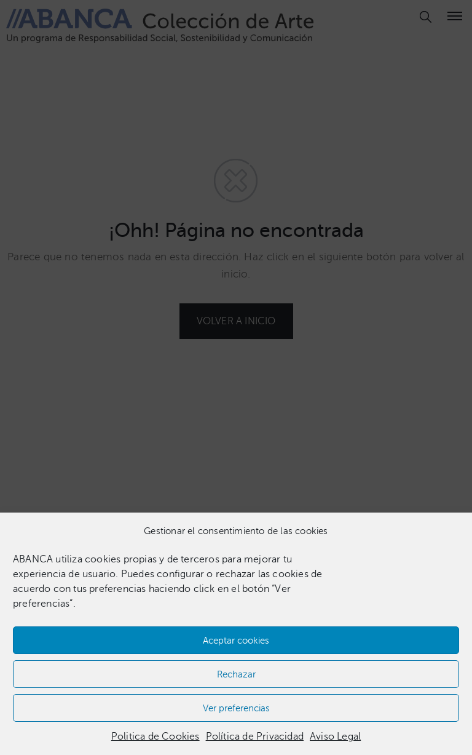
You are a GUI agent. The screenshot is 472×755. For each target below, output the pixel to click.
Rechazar (236, 674)
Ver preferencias (236, 708)
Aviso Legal (335, 736)
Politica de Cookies (155, 736)
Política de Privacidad (255, 736)
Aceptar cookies (236, 640)
